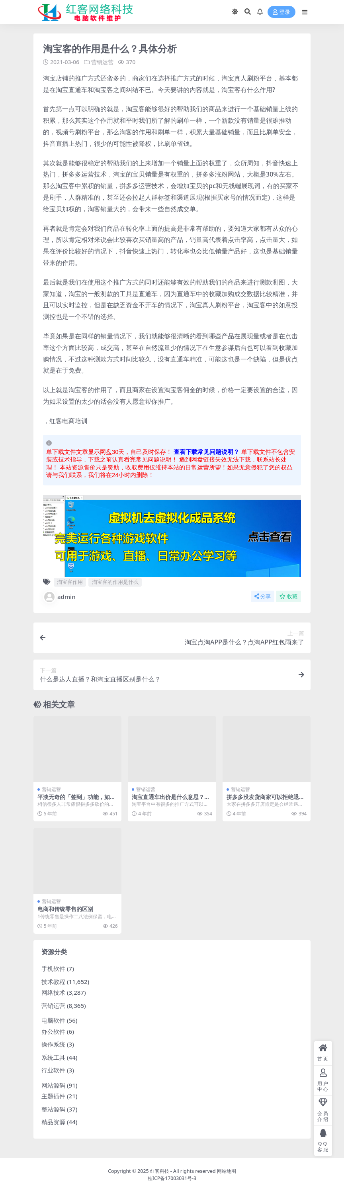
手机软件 (53, 968)
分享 (262, 596)
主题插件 (53, 1096)
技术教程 (53, 982)
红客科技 (159, 1171)
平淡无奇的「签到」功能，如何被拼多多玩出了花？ (76, 800)
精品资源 (53, 1122)
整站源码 (53, 1109)
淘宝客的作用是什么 (115, 581)
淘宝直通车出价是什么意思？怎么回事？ (171, 800)
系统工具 (53, 1057)
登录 (281, 12)
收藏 (288, 596)
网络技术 (53, 992)
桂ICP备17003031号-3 (172, 1178)
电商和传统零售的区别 (65, 909)
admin (59, 597)
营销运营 (102, 62)
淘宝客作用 (70, 581)
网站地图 (226, 1171)
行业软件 (53, 1070)
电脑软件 (53, 1020)
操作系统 (53, 1044)
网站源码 (53, 1085)
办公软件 (53, 1031)
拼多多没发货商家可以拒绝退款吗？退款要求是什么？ (266, 800)
